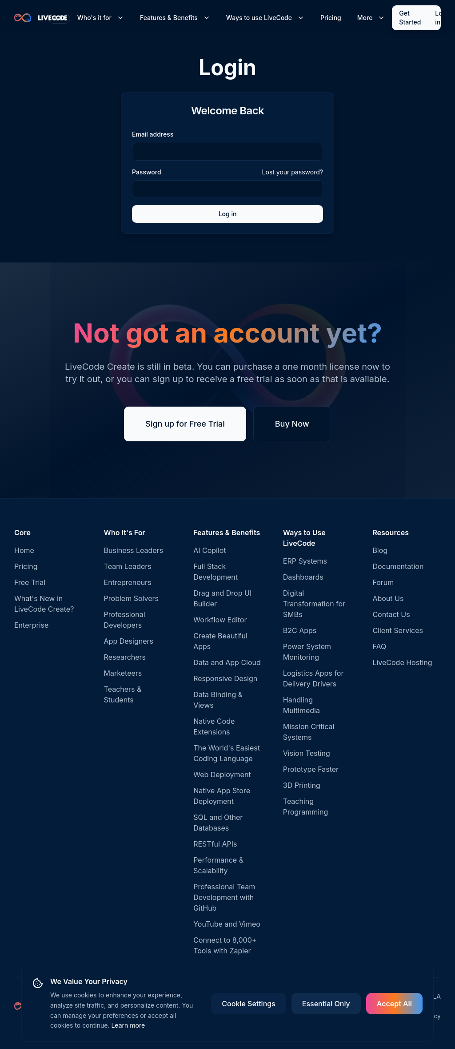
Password (146, 172)
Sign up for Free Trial (185, 423)
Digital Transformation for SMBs (314, 604)
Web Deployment (222, 774)
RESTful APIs (215, 843)
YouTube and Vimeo (226, 924)
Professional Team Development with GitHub (224, 897)
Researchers (125, 657)
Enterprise (31, 625)
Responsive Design (225, 678)
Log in (440, 17)
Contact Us (391, 614)
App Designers (128, 641)
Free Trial (29, 582)
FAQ (379, 646)
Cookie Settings (248, 1003)
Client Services (397, 630)
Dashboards (303, 577)
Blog (379, 550)
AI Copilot (209, 550)
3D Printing (301, 785)
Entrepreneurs (128, 582)
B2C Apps (300, 630)
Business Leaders (134, 550)
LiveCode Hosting (402, 662)
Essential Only (326, 1003)
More (371, 17)
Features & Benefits (175, 17)
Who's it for (100, 17)
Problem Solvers (131, 598)
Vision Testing (306, 753)
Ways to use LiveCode (265, 17)
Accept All (394, 1003)
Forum (383, 582)
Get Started (410, 17)
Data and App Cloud (227, 662)
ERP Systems (305, 561)
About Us (387, 598)
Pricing (330, 17)
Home (24, 550)
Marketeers (123, 673)
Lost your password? (292, 172)
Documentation (397, 566)
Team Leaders (128, 566)
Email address (152, 134)
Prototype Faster (311, 769)
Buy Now (292, 423)
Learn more (128, 1025)
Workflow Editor (220, 619)
